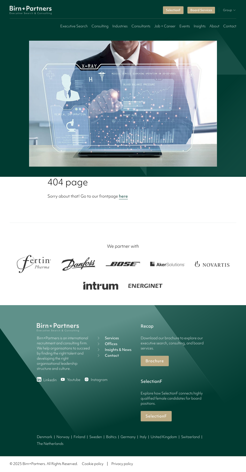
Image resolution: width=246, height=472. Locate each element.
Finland (79, 436)
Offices (106, 343)
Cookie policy (92, 463)
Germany (128, 436)
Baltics (111, 436)
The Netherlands (50, 443)
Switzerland (190, 436)
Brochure (155, 361)
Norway (62, 436)
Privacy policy (122, 463)
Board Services (201, 10)
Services (107, 338)
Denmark (44, 436)
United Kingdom (164, 436)
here (123, 196)
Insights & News (113, 349)
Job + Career (165, 26)
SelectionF (173, 10)
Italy (143, 436)
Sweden (95, 436)
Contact (229, 26)
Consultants (140, 26)
